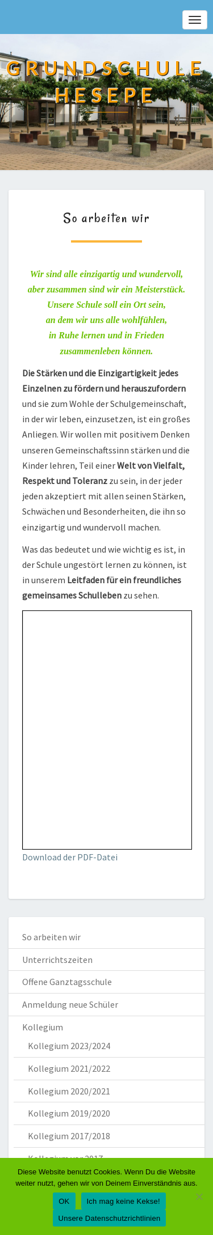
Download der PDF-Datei (70, 857)
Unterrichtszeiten (57, 959)
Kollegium (42, 1027)
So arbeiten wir (51, 937)
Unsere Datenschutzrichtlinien (110, 1218)
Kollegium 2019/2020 (69, 1113)
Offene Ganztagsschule (67, 981)
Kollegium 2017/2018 (69, 1135)
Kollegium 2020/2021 (69, 1091)
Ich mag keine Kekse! (123, 1201)
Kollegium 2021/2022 (69, 1068)
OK (64, 1201)
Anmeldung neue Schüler (70, 1004)
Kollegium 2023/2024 (69, 1045)
